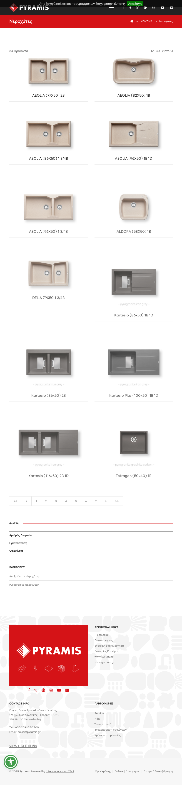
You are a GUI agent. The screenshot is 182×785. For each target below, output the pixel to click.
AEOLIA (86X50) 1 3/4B (48, 158)
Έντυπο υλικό (103, 724)
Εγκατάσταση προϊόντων (111, 729)
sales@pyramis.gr (29, 732)
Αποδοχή (135, 3)
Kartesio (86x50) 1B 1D (133, 357)
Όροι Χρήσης (103, 771)
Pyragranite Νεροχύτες (24, 584)
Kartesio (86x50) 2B (48, 438)
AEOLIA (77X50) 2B (48, 95)
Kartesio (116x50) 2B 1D (48, 518)
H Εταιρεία (101, 634)
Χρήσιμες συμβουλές (108, 735)
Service (99, 713)
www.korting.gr (104, 656)
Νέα (97, 718)
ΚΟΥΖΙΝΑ (146, 21)
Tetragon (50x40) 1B (133, 518)
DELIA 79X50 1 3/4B (48, 340)
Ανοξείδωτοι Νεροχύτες (24, 576)
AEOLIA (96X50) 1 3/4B (48, 263)
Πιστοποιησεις (104, 640)
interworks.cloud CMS (60, 771)
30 (158, 51)
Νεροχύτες (166, 21)
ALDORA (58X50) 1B (134, 263)
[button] (11, 762)
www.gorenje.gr (105, 662)
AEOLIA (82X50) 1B (133, 95)
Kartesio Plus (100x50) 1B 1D (133, 438)
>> (117, 507)
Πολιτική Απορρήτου (127, 771)
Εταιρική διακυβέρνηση (109, 645)
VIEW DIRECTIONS (23, 746)
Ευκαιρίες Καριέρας (107, 651)
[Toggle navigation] (111, 7)
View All (167, 51)
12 (152, 51)
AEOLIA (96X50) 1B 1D (133, 158)
